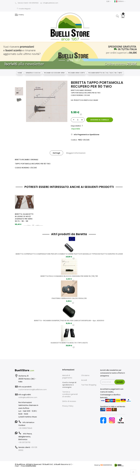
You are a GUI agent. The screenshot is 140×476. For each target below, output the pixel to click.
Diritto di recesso (69, 401)
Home (20, 73)
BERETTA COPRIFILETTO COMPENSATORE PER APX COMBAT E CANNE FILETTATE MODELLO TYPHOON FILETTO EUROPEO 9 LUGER (69, 254)
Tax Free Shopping (88, 385)
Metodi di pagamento (67, 376)
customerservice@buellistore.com (32, 389)
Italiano (119, 1)
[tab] (56, 153)
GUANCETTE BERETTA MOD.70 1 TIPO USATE (69, 343)
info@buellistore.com (49, 3)
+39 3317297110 (24, 442)
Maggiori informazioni (75, 153)
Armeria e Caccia (33, 73)
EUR (109, 1)
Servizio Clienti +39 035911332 (26, 3)
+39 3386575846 (25, 428)
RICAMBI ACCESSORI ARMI (54, 73)
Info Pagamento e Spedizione (86, 134)
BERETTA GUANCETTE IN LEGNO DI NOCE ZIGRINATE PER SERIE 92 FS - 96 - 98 (24, 217)
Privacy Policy (67, 406)
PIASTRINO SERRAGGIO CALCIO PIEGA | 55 (69, 298)
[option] (19, 91)
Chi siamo (85, 375)
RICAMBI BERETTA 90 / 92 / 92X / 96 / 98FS (105, 73)
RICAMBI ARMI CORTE (76, 73)
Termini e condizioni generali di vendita (70, 394)
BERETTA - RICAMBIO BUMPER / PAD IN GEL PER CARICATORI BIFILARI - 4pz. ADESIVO (69, 320)
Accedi (84, 380)
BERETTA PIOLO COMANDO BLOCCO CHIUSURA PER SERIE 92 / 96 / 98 (69, 276)
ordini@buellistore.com (27, 397)
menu (19, 15)
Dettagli (56, 153)
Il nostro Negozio (24, 9)
